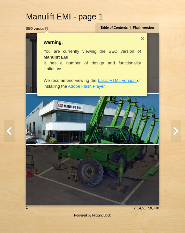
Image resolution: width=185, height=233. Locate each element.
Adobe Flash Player (86, 86)
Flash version (143, 27)
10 (157, 208)
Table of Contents (114, 27)
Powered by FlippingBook (92, 215)
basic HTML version (117, 80)
